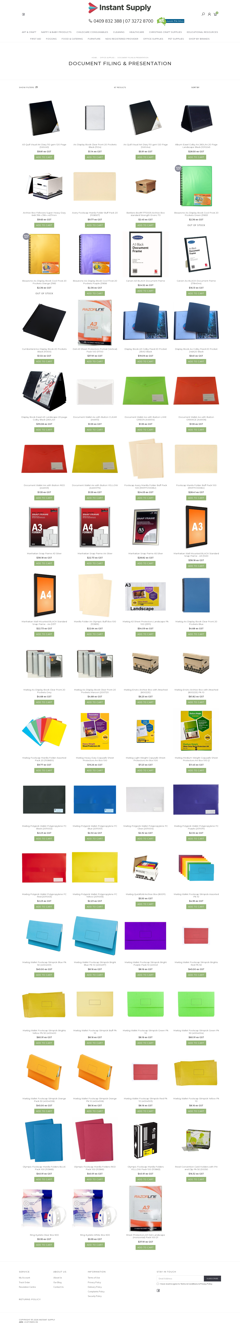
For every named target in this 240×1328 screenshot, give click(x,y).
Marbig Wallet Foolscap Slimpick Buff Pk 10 (95, 1032)
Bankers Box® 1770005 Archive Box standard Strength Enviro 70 (145, 215)
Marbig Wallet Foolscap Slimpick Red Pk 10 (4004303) (145, 1101)
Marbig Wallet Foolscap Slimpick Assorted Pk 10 (196, 896)
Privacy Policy (94, 1282)
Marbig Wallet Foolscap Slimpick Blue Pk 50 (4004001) (44, 964)
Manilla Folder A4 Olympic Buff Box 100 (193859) (95, 624)
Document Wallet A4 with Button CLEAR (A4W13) (95, 419)
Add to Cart (44, 157)
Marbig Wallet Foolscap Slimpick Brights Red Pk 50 (196, 964)
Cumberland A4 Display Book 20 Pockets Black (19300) (44, 351)
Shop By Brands (199, 39)
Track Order (24, 1282)
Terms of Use (94, 1277)
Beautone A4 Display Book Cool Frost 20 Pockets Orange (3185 (44, 283)
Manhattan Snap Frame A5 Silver (145, 554)
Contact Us (58, 1287)
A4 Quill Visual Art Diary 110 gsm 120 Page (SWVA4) (146, 145)
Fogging (51, 39)
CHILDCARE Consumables (92, 32)
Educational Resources (202, 32)
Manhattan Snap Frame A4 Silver (95, 554)
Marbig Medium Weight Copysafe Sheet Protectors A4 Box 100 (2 (196, 760)
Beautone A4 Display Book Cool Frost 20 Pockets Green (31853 (196, 215)
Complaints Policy (96, 1291)
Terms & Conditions (189, 1284)
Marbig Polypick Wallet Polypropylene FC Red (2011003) (44, 896)
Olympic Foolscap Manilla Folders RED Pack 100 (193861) (95, 1169)
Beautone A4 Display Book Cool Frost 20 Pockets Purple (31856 (95, 283)
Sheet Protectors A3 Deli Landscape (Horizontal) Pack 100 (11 (145, 1237)
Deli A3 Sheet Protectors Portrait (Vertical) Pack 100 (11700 (95, 351)
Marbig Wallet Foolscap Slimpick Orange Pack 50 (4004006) (44, 1101)
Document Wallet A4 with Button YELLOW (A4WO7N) (95, 487)
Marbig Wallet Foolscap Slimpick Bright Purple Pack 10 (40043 (146, 964)
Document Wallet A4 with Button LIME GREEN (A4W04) (146, 419)
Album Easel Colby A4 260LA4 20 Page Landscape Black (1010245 (196, 145)
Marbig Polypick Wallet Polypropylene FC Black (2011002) (44, 828)
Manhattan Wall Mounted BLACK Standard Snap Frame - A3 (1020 (196, 555)
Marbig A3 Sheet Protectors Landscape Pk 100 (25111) (146, 624)
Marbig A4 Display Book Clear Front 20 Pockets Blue (196, 624)
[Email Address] (180, 1278)
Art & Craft (29, 32)
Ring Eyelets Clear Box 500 (44, 1235)
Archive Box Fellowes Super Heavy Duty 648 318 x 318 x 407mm (44, 215)
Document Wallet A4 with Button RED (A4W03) (44, 487)
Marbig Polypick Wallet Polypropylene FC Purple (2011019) (196, 828)
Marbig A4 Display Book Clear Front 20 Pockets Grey (44, 692)
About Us (57, 1277)
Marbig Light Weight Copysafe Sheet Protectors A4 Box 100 (145, 760)
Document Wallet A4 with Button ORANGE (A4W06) (196, 419)
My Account (24, 1277)
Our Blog (57, 1282)
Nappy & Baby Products (56, 32)
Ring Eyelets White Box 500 (95, 1235)
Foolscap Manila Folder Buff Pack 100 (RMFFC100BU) (196, 487)
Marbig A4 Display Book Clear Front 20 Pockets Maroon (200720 (95, 692)
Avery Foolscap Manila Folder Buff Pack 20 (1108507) (95, 215)
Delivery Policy (95, 1287)
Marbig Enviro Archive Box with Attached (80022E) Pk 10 (196, 692)
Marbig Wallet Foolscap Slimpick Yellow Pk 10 (196, 1101)
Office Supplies (153, 39)
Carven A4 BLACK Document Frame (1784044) (196, 283)
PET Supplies (176, 39)
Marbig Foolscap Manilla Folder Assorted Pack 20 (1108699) (44, 760)
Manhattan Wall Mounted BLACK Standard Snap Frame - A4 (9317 (44, 624)
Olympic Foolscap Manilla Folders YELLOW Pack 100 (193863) (146, 1169)
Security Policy (95, 1296)
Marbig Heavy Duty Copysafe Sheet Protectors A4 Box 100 (95, 760)
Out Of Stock (196, 226)
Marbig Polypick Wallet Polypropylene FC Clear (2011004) (145, 828)
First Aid (35, 39)
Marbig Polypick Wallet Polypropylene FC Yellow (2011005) (95, 896)
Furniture (94, 39)
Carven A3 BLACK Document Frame (145, 281)
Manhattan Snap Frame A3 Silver (44, 554)
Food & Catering (72, 39)
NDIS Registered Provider (121, 39)
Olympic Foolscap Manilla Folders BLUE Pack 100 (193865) (44, 1169)
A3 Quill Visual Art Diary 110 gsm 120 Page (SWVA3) (44, 145)
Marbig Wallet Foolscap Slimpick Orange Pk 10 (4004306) (95, 1101)
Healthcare (136, 32)
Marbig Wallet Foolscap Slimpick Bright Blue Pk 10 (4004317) (95, 964)
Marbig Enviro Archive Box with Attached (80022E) (145, 692)
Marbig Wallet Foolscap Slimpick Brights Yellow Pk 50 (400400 (44, 1032)
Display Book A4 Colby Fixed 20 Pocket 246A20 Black (196, 351)
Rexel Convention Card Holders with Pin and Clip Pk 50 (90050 (196, 1169)
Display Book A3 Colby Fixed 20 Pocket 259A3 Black (145, 351)
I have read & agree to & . (185, 1284)
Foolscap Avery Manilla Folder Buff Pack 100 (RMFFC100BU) (145, 487)
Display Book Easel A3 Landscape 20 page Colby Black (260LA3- (44, 419)
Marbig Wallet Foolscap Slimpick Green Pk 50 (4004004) (196, 1032)
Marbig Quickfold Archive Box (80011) (145, 895)
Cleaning (119, 32)
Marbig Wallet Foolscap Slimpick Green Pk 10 (145, 1032)
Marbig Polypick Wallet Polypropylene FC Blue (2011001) (95, 828)
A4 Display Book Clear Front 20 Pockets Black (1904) (94, 145)
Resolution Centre (27, 1287)
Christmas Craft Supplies (165, 32)
